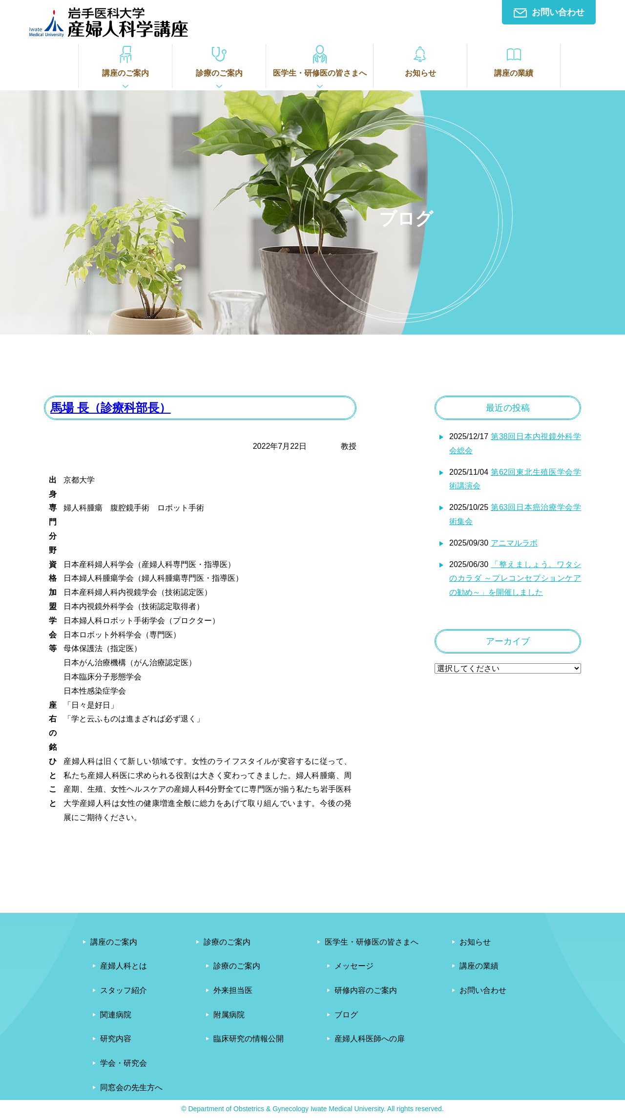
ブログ (346, 1015)
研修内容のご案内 (365, 990)
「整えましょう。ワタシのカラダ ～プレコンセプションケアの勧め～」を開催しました (515, 578)
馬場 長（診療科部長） (110, 407)
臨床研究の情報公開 (248, 1038)
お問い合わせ (549, 12)
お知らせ (420, 60)
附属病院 (229, 1015)
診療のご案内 (219, 60)
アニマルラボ (514, 543)
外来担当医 (232, 990)
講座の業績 (513, 60)
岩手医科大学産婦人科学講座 (108, 22)
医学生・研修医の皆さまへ (319, 60)
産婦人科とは (123, 966)
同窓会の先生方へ (131, 1087)
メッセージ (354, 966)
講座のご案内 (125, 60)
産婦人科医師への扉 (369, 1038)
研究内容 (115, 1038)
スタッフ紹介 (123, 990)
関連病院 (115, 1015)
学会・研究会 (123, 1063)
